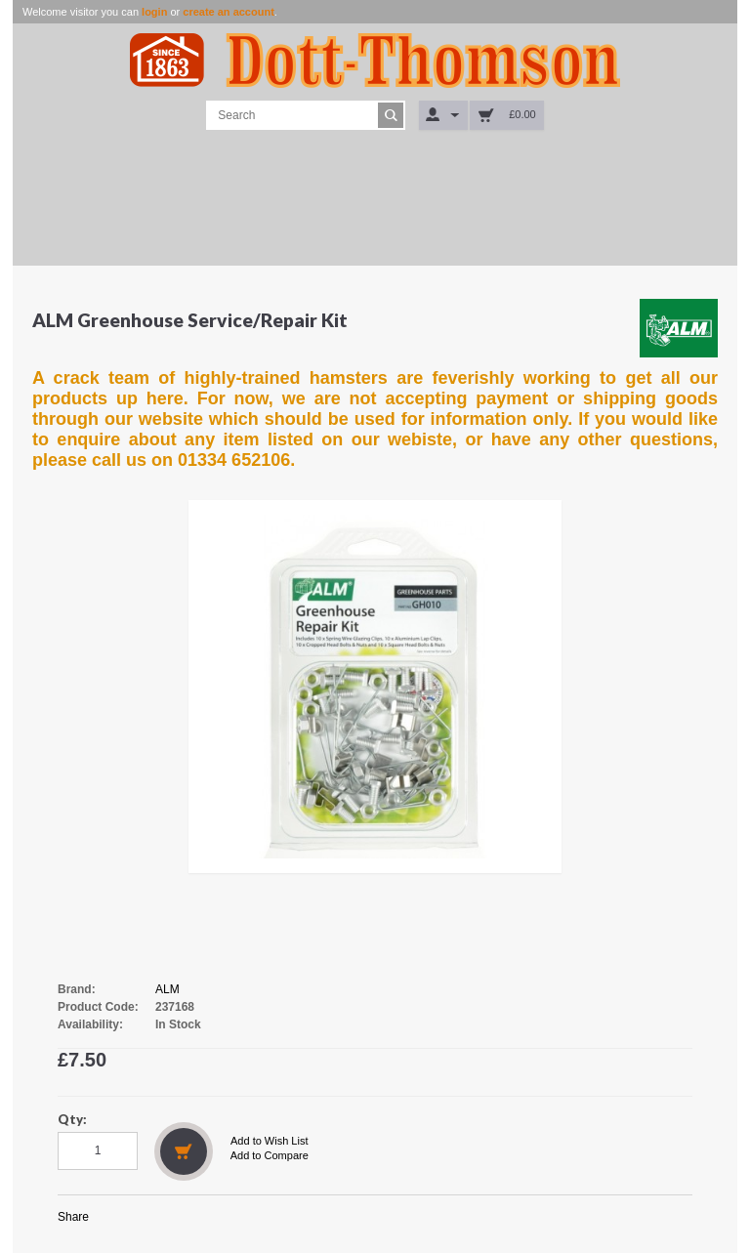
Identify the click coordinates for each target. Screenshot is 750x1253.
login (154, 12)
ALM (167, 989)
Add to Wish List (269, 1141)
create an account (228, 12)
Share (73, 1217)
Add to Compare (269, 1155)
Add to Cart (183, 1151)
